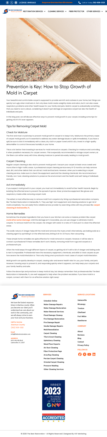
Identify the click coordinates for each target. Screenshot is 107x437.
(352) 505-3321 (17, 327)
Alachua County (18, 324)
